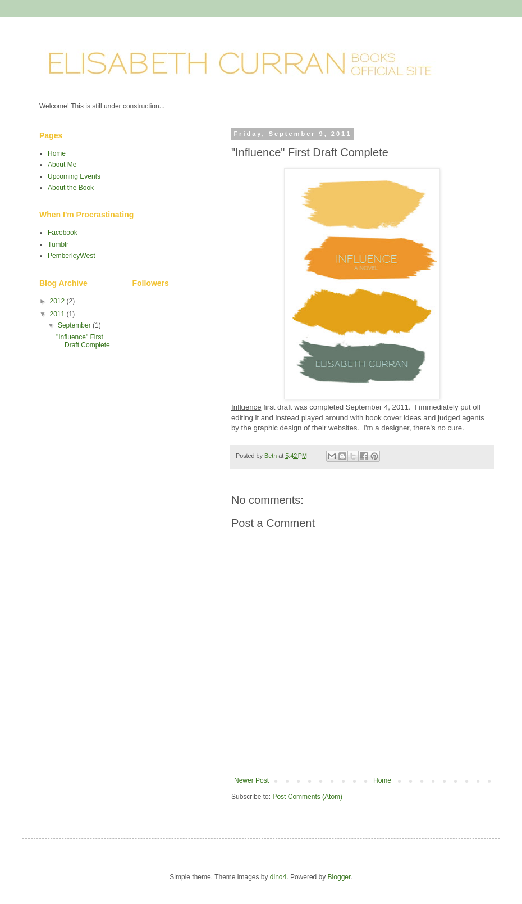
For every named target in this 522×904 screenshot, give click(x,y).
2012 (58, 301)
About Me (62, 165)
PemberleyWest (71, 256)
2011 (58, 314)
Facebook (62, 233)
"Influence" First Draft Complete (83, 341)
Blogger (339, 877)
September (75, 325)
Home (382, 780)
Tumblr (58, 244)
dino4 (278, 877)
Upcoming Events (74, 176)
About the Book (71, 188)
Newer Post (251, 780)
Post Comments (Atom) (307, 797)
